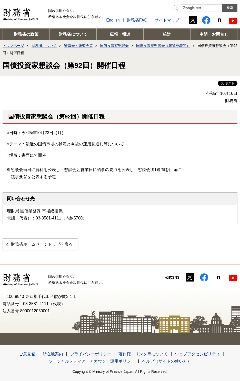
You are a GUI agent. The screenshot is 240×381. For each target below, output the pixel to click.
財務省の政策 (26, 34)
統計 (167, 34)
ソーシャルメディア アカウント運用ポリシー (92, 361)
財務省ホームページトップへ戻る (42, 244)
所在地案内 (53, 354)
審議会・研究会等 (78, 46)
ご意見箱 (27, 354)
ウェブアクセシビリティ (197, 354)
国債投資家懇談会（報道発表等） (163, 46)
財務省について (73, 34)
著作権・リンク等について (143, 354)
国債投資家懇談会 (114, 46)
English (112, 20)
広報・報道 (120, 34)
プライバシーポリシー (90, 354)
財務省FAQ (137, 20)
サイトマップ (167, 20)
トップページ (13, 46)
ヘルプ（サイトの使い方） (166, 361)
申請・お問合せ (213, 34)
